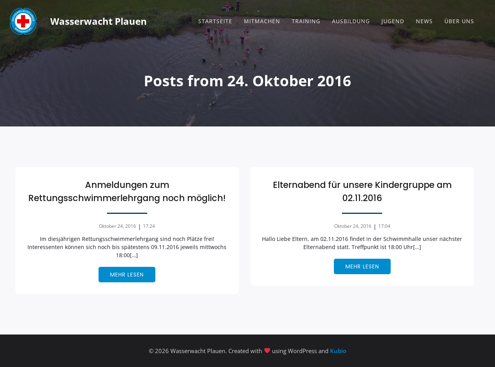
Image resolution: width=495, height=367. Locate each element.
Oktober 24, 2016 (117, 226)
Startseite (215, 21)
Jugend (392, 21)
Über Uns (459, 21)
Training (306, 21)
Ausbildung (351, 21)
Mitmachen (262, 21)
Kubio (338, 351)
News (424, 21)
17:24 (149, 226)
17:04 (384, 226)
